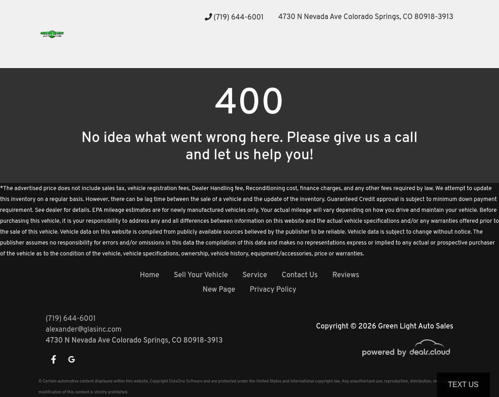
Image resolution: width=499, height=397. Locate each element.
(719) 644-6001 (234, 17)
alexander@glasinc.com (84, 329)
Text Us (463, 384)
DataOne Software (185, 381)
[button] (141, 51)
